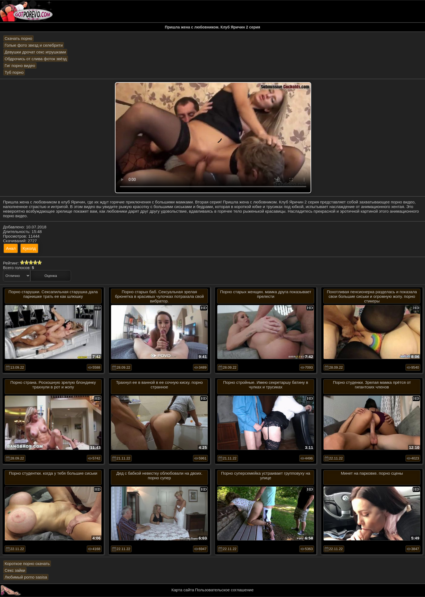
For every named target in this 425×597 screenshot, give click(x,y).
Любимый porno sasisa (26, 577)
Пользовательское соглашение (224, 590)
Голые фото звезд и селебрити (34, 45)
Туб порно (14, 72)
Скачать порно (18, 38)
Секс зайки (15, 570)
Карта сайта (183, 590)
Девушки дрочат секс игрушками (35, 52)
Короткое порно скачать (27, 563)
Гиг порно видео (20, 65)
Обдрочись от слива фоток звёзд (36, 58)
